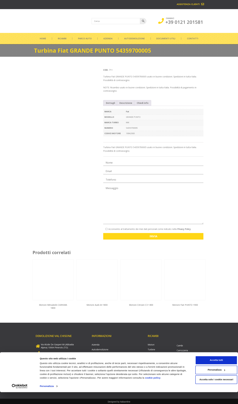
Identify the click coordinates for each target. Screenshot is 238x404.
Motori (151, 343)
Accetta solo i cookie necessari (213, 391)
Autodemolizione (134, 38)
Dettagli (110, 102)
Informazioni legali (101, 363)
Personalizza (47, 398)
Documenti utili (165, 38)
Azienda (107, 38)
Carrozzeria (182, 349)
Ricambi (62, 38)
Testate (151, 353)
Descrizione (125, 102)
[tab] (110, 103)
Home (43, 38)
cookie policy (166, 389)
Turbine (151, 348)
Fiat (127, 111)
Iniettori (151, 358)
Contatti (192, 38)
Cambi (180, 344)
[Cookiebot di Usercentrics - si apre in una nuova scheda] (19, 398)
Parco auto (85, 38)
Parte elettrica (183, 359)
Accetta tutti (212, 372)
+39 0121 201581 (184, 22)
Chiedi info (142, 102)
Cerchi (180, 354)
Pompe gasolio (155, 363)
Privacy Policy (184, 229)
